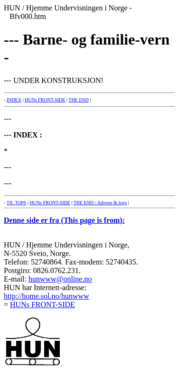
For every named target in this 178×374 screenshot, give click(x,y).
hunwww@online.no (60, 279)
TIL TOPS (17, 202)
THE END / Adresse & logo (100, 202)
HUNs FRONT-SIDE (45, 99)
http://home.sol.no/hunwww (46, 296)
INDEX (14, 99)
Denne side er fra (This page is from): (64, 220)
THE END (78, 99)
